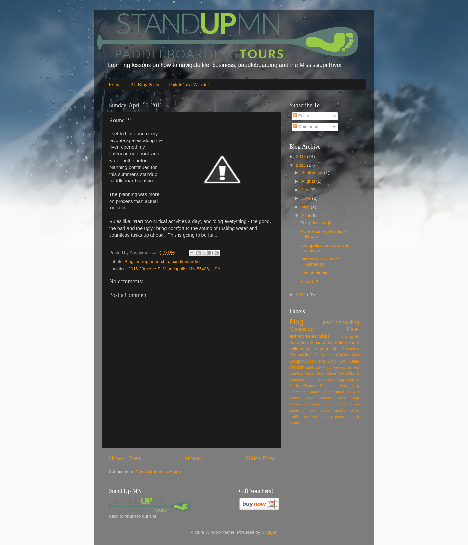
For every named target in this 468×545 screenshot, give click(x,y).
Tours (353, 342)
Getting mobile (314, 273)
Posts (301, 115)
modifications (299, 417)
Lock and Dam (321, 361)
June (306, 198)
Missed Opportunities (342, 380)
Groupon (297, 361)
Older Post (260, 458)
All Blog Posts (144, 84)
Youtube (325, 398)
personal (341, 417)
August (308, 181)
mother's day (322, 417)
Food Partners (334, 367)
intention (296, 367)
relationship (326, 348)
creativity (296, 410)
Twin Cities (349, 361)
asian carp (348, 398)
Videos (339, 392)
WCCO (353, 392)
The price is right (316, 222)
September (312, 172)
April (306, 215)
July (305, 189)
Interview (296, 374)
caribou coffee (347, 404)
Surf (327, 392)
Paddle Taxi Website (189, 84)
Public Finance (302, 386)
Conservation (347, 355)
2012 (301, 165)
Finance (318, 342)
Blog (128, 261)
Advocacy (350, 349)
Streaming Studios (304, 392)
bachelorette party (304, 404)
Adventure (299, 342)
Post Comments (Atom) (158, 471)
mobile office (347, 410)
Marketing (337, 342)
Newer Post (125, 458)
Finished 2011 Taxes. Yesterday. (321, 262)
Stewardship (349, 386)
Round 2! (309, 281)
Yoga (309, 398)
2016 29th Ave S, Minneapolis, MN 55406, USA (174, 268)
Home (115, 84)
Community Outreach (310, 355)
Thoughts (350, 336)
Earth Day (314, 367)
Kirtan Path (336, 374)
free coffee (319, 410)
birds (327, 404)
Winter (294, 398)
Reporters (327, 386)
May (306, 207)
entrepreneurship (152, 261)
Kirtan (320, 374)
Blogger (268, 532)
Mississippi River (324, 329)
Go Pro (353, 367)
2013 (301, 156)
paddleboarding (186, 261)
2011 (301, 294)
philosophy (299, 348)
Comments (306, 126)
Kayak (310, 374)
